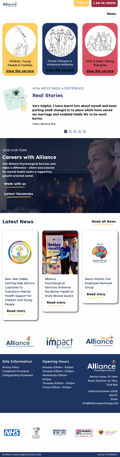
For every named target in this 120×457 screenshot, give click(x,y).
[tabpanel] (75, 116)
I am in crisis (104, 3)
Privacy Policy (10, 367)
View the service (20, 71)
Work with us (15, 184)
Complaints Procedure (15, 371)
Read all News (104, 221)
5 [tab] (84, 131)
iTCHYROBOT (111, 454)
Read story (16, 311)
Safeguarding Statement (17, 375)
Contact (81, 2)
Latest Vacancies (18, 194)
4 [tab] (79, 131)
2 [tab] (70, 131)
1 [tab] (65, 131)
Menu (111, 14)
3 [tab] (75, 131)
